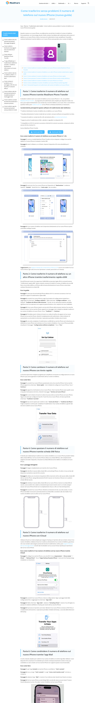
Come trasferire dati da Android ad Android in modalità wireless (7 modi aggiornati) (10, 94)
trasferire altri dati (37, 104)
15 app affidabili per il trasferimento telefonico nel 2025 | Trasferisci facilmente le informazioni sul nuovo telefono (10, 65)
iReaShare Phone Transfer (27, 101)
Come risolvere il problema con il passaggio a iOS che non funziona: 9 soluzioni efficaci (10, 85)
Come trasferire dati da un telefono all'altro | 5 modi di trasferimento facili (10, 75)
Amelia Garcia (43, 19)
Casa (21, 26)
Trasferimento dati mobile (36, 26)
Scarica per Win (38, 132)
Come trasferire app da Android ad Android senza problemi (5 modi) (10, 108)
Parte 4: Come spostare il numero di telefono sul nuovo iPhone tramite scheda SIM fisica (47, 78)
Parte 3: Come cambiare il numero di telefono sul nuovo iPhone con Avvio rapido (45, 76)
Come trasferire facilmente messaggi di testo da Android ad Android (10, 48)
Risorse (76, 3)
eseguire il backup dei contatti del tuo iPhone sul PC (44, 267)
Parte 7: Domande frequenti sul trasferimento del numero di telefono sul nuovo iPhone (46, 85)
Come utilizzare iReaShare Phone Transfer (8, 56)
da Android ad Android (61, 117)
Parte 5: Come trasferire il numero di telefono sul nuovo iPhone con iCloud (43, 80)
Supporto (83, 3)
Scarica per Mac (56, 132)
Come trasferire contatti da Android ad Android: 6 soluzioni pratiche (10, 101)
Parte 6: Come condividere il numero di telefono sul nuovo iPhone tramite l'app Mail (45, 83)
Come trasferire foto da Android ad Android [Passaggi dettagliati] (10, 41)
